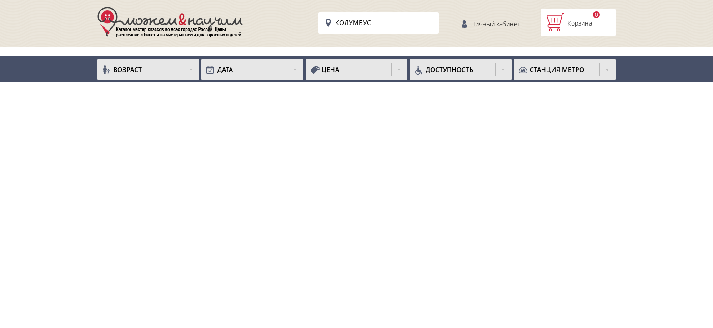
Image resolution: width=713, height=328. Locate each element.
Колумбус (353, 22)
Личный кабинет (495, 24)
